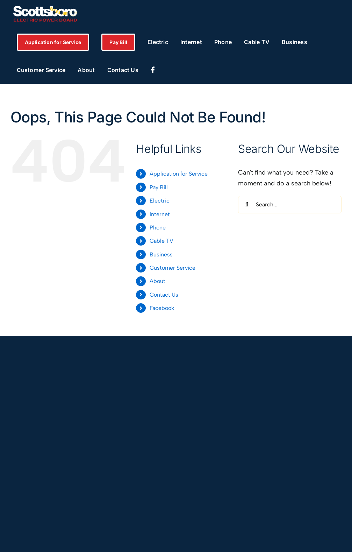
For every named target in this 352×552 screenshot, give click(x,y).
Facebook (162, 308)
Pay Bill (159, 187)
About (157, 281)
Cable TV (161, 241)
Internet (160, 214)
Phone (158, 227)
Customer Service (172, 267)
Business (161, 254)
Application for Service (179, 173)
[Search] (247, 204)
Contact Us (164, 294)
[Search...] (290, 204)
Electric (160, 200)
